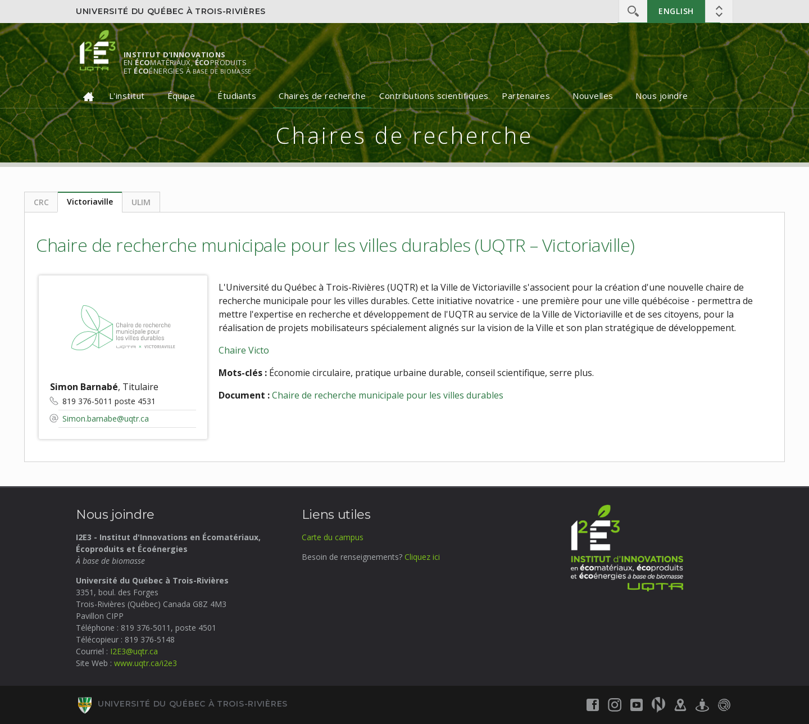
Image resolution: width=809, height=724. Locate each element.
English (676, 11)
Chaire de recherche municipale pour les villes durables (387, 395)
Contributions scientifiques (433, 95)
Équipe (181, 95)
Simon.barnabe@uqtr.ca (105, 418)
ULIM (141, 202)
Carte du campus (332, 537)
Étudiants (236, 95)
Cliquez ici (422, 556)
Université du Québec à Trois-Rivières (171, 11)
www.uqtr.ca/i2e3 (145, 663)
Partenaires (526, 95)
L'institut (127, 95)
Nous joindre (661, 95)
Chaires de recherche (322, 95)
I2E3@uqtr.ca (134, 651)
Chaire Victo (244, 350)
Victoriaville (90, 201)
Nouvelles (592, 95)
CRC (41, 202)
